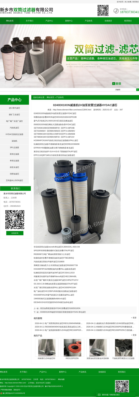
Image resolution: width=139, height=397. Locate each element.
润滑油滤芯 (14, 174)
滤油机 (14, 141)
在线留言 (108, 21)
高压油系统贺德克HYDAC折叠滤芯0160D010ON (60, 308)
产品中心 (49, 21)
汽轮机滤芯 (14, 128)
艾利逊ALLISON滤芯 (14, 180)
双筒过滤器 (14, 154)
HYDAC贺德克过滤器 (14, 134)
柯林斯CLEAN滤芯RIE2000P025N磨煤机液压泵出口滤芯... (110, 327)
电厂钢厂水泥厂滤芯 (14, 121)
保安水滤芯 (14, 167)
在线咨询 (14, 233)
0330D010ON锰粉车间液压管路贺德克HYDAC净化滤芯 (63, 312)
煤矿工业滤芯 (14, 115)
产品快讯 (88, 21)
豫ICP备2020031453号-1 (53, 386)
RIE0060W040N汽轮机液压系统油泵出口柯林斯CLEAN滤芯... (59, 327)
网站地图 (61, 379)
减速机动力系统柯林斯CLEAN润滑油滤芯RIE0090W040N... (110, 323)
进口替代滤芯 (14, 108)
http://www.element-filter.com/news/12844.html (72, 110)
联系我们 (136, 2)
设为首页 (120, 2)
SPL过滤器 (14, 147)
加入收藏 (128, 2)
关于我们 (29, 21)
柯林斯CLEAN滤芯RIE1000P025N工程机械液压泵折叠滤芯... (110, 330)
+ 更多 (134, 318)
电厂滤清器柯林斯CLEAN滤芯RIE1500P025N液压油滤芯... (59, 330)
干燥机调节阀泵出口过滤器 (123, 358)
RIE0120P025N (72, 358)
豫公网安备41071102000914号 (12, 393)
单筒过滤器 (14, 161)
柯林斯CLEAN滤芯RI (46, 358)
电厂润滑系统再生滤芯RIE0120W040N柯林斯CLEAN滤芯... (59, 323)
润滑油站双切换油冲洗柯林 (98, 358)
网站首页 (10, 21)
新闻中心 (69, 21)
